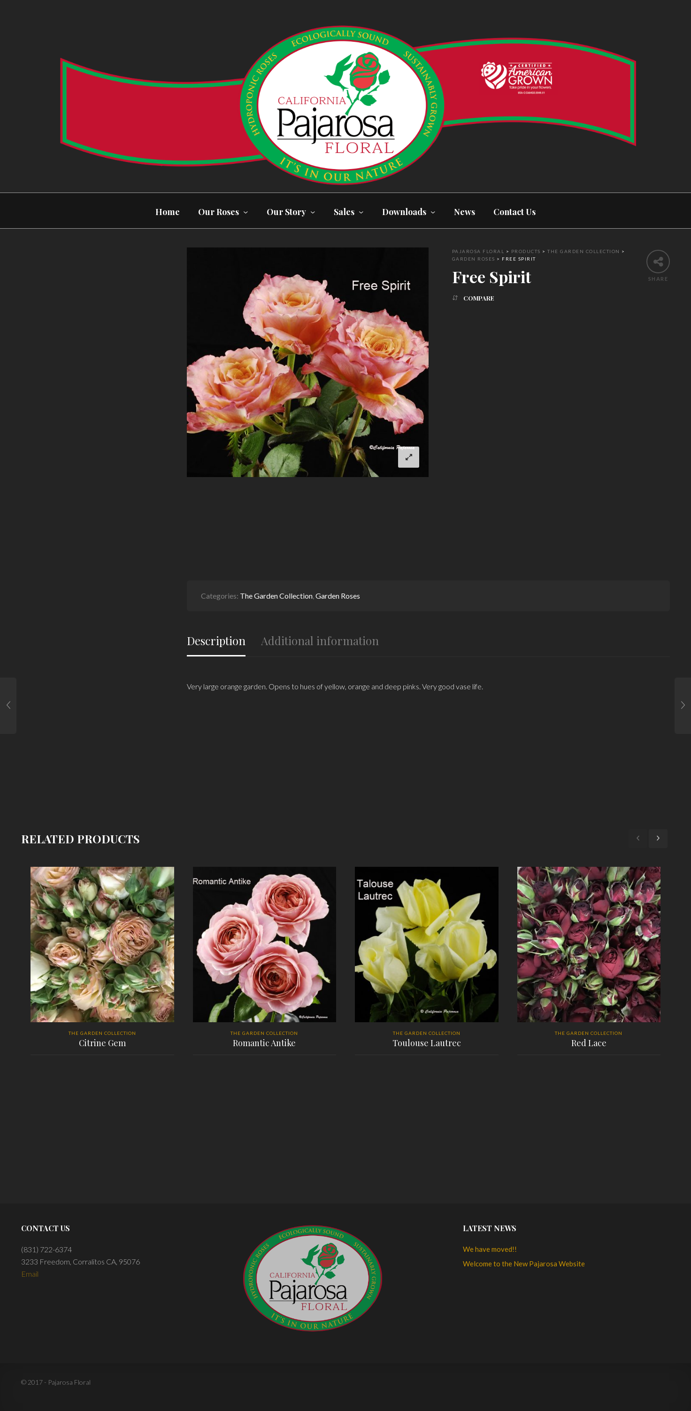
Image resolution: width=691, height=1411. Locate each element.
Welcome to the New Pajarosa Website (524, 1263)
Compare (478, 298)
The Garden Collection (276, 595)
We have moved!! (490, 1249)
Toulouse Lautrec (426, 1043)
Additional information (320, 641)
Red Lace (589, 1043)
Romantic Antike (264, 1043)
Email (29, 1273)
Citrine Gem (102, 1043)
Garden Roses (337, 595)
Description (216, 641)
